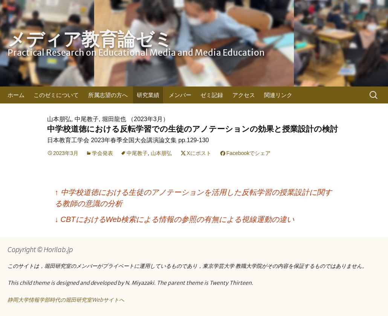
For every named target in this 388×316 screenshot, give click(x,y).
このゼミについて (56, 95)
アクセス (243, 95)
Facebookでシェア (248, 153)
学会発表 (102, 153)
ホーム (16, 95)
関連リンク (278, 95)
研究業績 (148, 95)
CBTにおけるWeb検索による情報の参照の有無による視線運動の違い (174, 219)
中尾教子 (137, 153)
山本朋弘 (161, 153)
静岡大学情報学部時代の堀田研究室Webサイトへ (66, 299)
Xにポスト (199, 153)
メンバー (180, 95)
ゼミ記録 (211, 95)
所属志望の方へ (108, 95)
